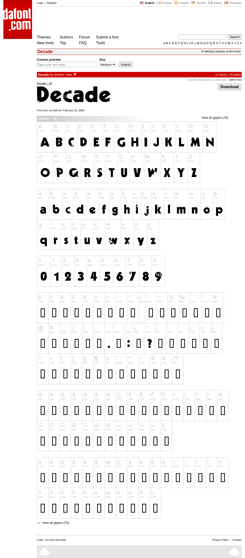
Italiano (215, 2)
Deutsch (198, 2)
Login (40, 2)
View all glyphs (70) (214, 117)
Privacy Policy (220, 539)
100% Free (235, 79)
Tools (100, 43)
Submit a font (107, 37)
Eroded (236, 74)
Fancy (223, 74)
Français (164, 2)
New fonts (45, 43)
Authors (66, 37)
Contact (236, 539)
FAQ (83, 43)
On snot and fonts (55, 539)
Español (181, 2)
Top (63, 43)
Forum (84, 37)
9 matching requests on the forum (220, 51)
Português (233, 2)
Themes (44, 37)
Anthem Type (63, 74)
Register (52, 2)
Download (229, 87)
